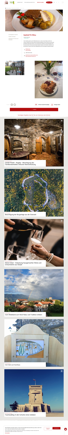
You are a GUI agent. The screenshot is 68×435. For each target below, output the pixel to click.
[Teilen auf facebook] (12, 104)
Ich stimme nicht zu (48, 429)
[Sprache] (63, 2)
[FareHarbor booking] (65, 429)
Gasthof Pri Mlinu (21, 8)
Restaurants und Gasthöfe (15, 8)
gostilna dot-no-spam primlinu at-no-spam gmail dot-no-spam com (32, 55)
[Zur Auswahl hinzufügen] (42, 104)
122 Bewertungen (26, 38)
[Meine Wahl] (54, 2)
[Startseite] (6, 2)
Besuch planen (9, 8)
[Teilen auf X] (14, 104)
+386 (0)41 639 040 (29, 52)
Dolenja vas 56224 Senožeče (28, 49)
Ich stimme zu (56, 428)
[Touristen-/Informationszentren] (56, 2)
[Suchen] (59, 2)
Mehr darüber (7, 433)
